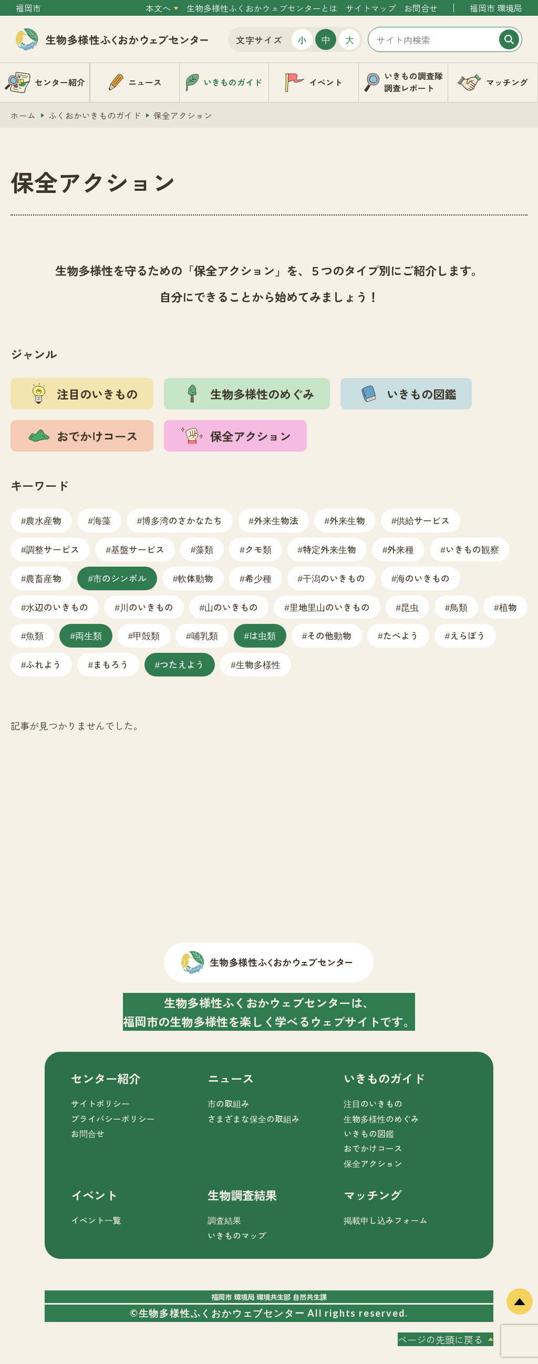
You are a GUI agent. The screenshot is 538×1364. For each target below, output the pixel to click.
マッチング (372, 1194)
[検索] (509, 39)
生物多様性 (258, 664)
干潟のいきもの (334, 577)
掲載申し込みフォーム (386, 1220)
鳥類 (459, 606)
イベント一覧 (96, 1220)
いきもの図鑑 (369, 1133)
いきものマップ (237, 1235)
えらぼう (467, 635)
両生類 (88, 635)
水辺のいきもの (57, 606)
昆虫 (410, 606)
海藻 (102, 520)
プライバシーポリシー (113, 1119)
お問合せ (421, 8)
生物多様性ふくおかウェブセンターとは (262, 8)
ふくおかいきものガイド (94, 115)
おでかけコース (373, 1148)
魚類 (35, 635)
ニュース (231, 1078)
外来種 (400, 549)
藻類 (204, 549)
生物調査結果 (242, 1194)
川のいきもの (146, 606)
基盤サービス (137, 549)
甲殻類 (146, 635)
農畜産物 (43, 577)
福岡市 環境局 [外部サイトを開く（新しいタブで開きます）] (496, 8)
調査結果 (224, 1220)
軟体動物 (195, 577)
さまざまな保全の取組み (254, 1119)
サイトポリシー (100, 1104)
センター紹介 (105, 1078)
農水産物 (43, 520)
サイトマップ (371, 8)
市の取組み (229, 1104)
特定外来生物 (329, 549)
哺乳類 (204, 635)
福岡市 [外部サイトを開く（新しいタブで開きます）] (28, 8)
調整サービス (52, 549)
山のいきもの (231, 606)
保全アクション (373, 1163)
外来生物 (347, 520)
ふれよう (43, 664)
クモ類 (258, 549)
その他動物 (329, 635)
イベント (94, 1194)
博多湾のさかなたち (182, 520)
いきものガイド (384, 1078)
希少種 (258, 577)
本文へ (158, 8)
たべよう (401, 635)
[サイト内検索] (445, 39)
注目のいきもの (373, 1104)
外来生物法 (276, 520)
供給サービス (423, 520)
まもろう (111, 664)
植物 (508, 606)
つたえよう (182, 664)
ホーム (23, 115)
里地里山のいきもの (329, 606)
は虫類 (262, 635)
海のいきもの (423, 577)
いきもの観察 (472, 549)
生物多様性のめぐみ (381, 1119)
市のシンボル (120, 577)
